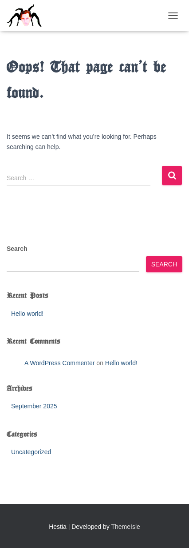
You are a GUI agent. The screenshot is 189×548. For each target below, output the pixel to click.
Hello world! (27, 313)
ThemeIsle (125, 526)
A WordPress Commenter (59, 363)
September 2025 (34, 406)
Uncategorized (31, 451)
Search (17, 248)
